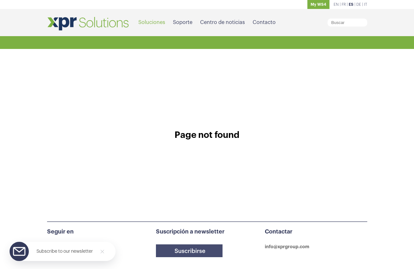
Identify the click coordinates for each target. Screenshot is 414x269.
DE (358, 4)
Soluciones (151, 22)
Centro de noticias (222, 22)
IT (365, 4)
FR (344, 4)
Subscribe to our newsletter (65, 251)
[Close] (102, 251)
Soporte (182, 22)
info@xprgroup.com (287, 246)
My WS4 (318, 4)
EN (336, 4)
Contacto (264, 22)
